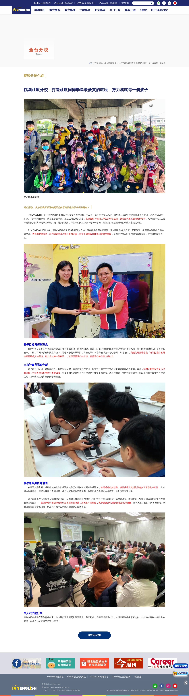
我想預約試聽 (94, 635)
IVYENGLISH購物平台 (86, 3)
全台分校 (115, 10)
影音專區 (100, 10)
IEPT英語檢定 (159, 10)
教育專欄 (70, 10)
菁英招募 (125, 3)
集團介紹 (39, 10)
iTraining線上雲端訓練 (108, 3)
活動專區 (85, 10)
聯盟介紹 (130, 10)
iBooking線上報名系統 (63, 3)
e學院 (143, 10)
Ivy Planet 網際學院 (42, 3)
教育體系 (54, 10)
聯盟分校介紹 (100, 63)
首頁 (90, 63)
